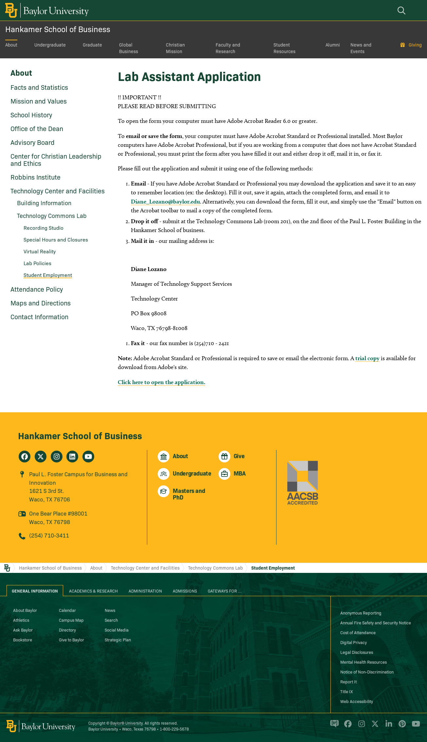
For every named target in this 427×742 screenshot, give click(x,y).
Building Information (44, 203)
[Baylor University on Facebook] (346, 727)
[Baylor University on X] (374, 727)
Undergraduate (50, 44)
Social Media (117, 630)
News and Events (360, 47)
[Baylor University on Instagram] (360, 727)
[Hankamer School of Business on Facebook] (24, 456)
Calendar (67, 610)
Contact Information (39, 316)
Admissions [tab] (185, 591)
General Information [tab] (35, 591)
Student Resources (284, 47)
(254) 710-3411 (49, 535)
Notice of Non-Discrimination (367, 671)
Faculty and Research (228, 47)
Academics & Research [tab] (93, 591)
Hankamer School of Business (57, 28)
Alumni (333, 44)
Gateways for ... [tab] (225, 591)
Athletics (21, 620)
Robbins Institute (35, 176)
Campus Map (71, 620)
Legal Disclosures (356, 652)
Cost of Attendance (358, 632)
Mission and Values (38, 100)
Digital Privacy (353, 642)
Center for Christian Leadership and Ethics (55, 159)
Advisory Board (32, 141)
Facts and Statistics (39, 86)
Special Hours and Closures (56, 239)
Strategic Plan (118, 639)
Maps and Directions (40, 302)
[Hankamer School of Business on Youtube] (88, 456)
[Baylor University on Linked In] (387, 727)
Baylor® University (126, 723)
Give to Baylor (71, 639)
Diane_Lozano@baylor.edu (165, 201)
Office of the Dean (36, 128)
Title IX (346, 691)
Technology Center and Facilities (57, 190)
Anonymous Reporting (361, 612)
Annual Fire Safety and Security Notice (375, 622)
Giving (415, 44)
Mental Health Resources (363, 662)
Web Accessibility (356, 701)
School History (31, 114)
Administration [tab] (145, 591)
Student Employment (48, 274)
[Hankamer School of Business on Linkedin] (72, 456)
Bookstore (22, 639)
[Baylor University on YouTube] (414, 727)
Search (111, 620)
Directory (67, 630)
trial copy (367, 358)
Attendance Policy (36, 288)
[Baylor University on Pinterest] (401, 727)
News (110, 610)
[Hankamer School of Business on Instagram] (56, 456)
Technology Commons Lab (51, 215)
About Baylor (25, 610)
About (11, 44)
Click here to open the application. (161, 382)
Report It (348, 681)
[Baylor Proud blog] (333, 727)
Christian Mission (175, 47)
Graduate (92, 44)
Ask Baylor (23, 630)
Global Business (128, 47)
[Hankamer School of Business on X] (40, 456)
